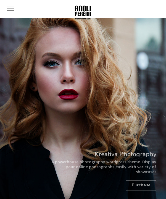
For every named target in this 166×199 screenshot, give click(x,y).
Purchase (141, 185)
